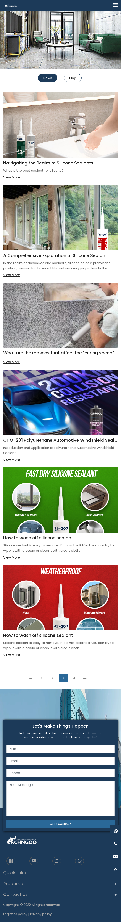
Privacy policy (41, 914)
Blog (72, 78)
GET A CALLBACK (60, 824)
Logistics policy (15, 914)
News (47, 78)
